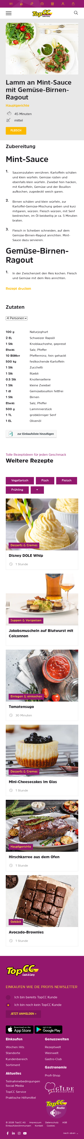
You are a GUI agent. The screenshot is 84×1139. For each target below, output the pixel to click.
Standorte (13, 1053)
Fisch (45, 480)
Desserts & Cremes (24, 545)
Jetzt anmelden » (23, 1014)
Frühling (17, 489)
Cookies (51, 1126)
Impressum (35, 1123)
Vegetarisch (19, 480)
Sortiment (13, 1065)
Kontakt (39, 1126)
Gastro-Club (53, 1059)
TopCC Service (16, 1092)
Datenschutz (51, 1123)
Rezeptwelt (53, 1047)
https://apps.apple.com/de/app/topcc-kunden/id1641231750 (20, 1029)
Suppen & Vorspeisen (26, 620)
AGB (64, 1123)
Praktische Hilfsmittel (21, 1097)
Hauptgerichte (17, 106)
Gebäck (16, 921)
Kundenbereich (17, 1059)
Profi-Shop (52, 1075)
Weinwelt (51, 1053)
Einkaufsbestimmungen (18, 1126)
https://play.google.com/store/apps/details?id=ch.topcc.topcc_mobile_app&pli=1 (48, 1029)
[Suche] (75, 12)
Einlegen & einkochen (26, 696)
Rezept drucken (18, 289)
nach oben (70, 1133)
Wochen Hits (15, 1047)
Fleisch (67, 480)
